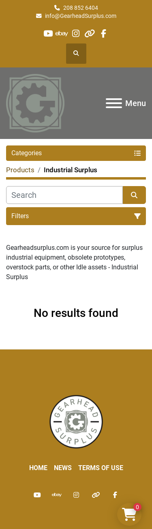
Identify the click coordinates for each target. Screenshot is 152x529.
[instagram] (75, 33)
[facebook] (103, 33)
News (63, 468)
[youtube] (48, 33)
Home (38, 468)
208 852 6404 (80, 7)
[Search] (64, 195)
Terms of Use (100, 468)
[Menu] (114, 103)
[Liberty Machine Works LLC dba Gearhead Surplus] (76, 421)
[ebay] (62, 33)
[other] (89, 33)
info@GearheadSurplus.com (80, 16)
